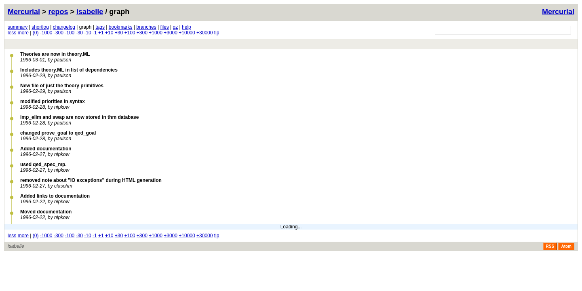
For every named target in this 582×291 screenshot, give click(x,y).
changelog (64, 27)
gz (175, 27)
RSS (550, 246)
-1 (95, 33)
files (164, 27)
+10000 (187, 33)
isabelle (89, 12)
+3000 (170, 33)
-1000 (46, 33)
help (186, 27)
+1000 (155, 33)
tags (100, 27)
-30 (79, 33)
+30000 (204, 33)
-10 (87, 33)
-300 (58, 33)
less (12, 33)
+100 (129, 33)
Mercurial (558, 12)
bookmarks (121, 27)
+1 (101, 33)
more (23, 33)
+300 (142, 33)
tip (216, 33)
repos (58, 12)
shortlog (40, 27)
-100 (69, 33)
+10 (109, 33)
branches (146, 27)
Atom (566, 246)
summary (17, 27)
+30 (119, 33)
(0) (36, 33)
